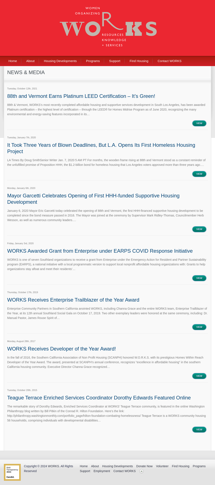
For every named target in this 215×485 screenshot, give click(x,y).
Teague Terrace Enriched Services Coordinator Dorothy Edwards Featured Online (99, 397)
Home (12, 61)
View (199, 123)
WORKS (53, 466)
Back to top (141, 471)
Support (114, 61)
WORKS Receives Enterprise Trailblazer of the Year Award (73, 300)
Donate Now (144, 466)
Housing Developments (60, 61)
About (30, 61)
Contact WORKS (170, 61)
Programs (93, 61)
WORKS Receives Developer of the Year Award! (61, 349)
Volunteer (162, 466)
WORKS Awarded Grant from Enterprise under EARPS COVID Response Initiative (100, 251)
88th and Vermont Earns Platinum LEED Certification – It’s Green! (81, 96)
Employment (102, 471)
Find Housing (139, 61)
